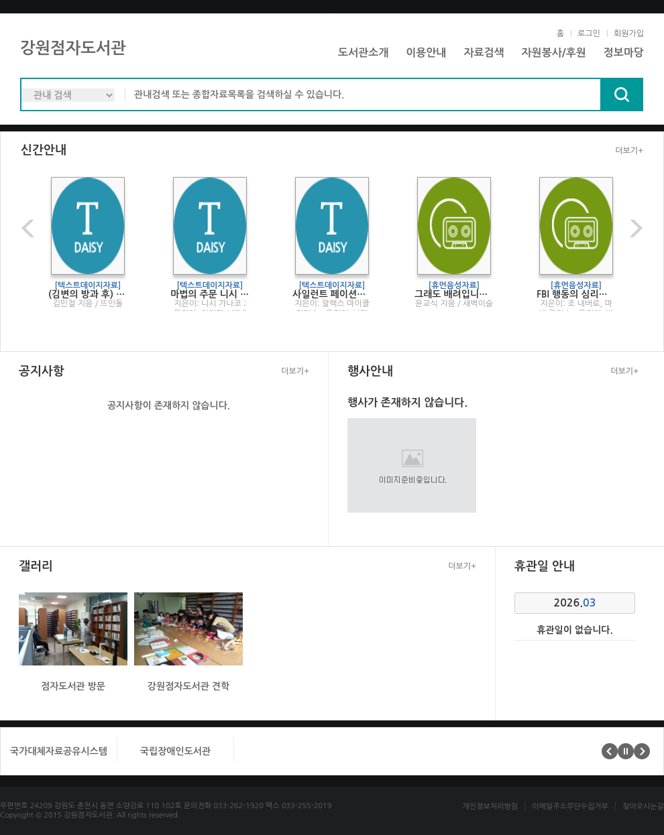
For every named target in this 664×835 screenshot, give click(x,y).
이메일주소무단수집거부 (570, 806)
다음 (634, 228)
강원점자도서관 (73, 48)
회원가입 (629, 33)
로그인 (588, 33)
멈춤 (626, 751)
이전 (29, 228)
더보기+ (629, 151)
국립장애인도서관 (175, 751)
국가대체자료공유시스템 (58, 751)
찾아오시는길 (643, 806)
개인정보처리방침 (490, 806)
